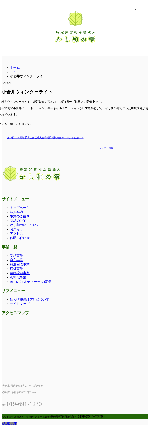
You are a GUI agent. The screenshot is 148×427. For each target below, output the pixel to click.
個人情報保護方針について (29, 299)
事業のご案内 (20, 216)
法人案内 (16, 212)
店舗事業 (16, 268)
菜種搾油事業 (20, 273)
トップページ (20, 207)
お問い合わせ (20, 238)
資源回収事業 (20, 264)
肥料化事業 (18, 277)
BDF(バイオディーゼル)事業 (30, 281)
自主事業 (16, 260)
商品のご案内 (20, 220)
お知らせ (16, 229)
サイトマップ (20, 304)
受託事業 (16, 255)
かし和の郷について (24, 225)
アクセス (16, 233)
